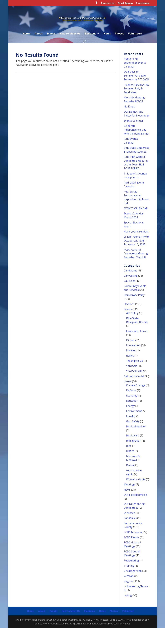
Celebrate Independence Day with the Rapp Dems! (136, 129)
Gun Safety (132, 421)
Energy (130, 406)
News (107, 33)
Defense (131, 390)
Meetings (129, 484)
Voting (128, 595)
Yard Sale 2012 (135, 371)
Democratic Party (134, 295)
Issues (127, 381)
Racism (130, 465)
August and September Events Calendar (135, 62)
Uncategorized (132, 571)
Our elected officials (135, 495)
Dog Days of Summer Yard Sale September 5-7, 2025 (136, 75)
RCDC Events (131, 537)
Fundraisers (133, 345)
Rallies (130, 355)
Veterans (129, 576)
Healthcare (132, 435)
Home (26, 33)
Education (132, 400)
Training (129, 565)
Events (51, 33)
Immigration (133, 440)
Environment (134, 411)
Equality (131, 416)
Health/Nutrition (136, 426)
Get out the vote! (134, 376)
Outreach (129, 513)
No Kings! (129, 106)
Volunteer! (135, 33)
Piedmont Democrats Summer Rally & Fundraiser (136, 88)
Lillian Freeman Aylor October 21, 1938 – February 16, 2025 (136, 240)
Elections (90, 33)
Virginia (128, 581)
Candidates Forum (137, 331)
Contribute (142, 3)
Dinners (131, 340)
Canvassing (131, 275)
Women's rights (135, 479)
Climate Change (135, 385)
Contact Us (108, 3)
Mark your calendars (136, 231)
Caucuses (129, 281)
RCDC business (133, 532)
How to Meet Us (69, 33)
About (39, 33)
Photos (119, 33)
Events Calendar (133, 120)
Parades (131, 350)
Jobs (128, 446)
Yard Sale (131, 366)
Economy (131, 395)
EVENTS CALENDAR (136, 208)
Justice (130, 451)
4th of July (132, 313)
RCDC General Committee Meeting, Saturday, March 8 (136, 253)
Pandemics (130, 518)
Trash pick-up (134, 360)
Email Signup (125, 3)
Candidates (130, 270)
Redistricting (131, 560)
